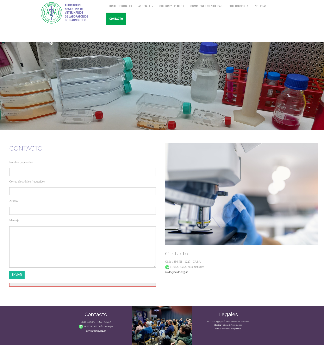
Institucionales (120, 6)
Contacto (116, 18)
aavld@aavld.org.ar (176, 272)
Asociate (145, 6)
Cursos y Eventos (171, 6)
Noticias (261, 6)
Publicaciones (239, 6)
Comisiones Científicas (206, 6)
